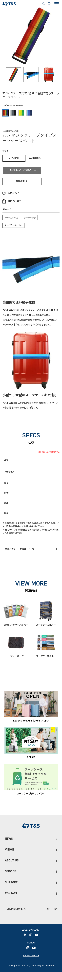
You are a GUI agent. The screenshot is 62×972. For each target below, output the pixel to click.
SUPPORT (11, 882)
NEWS (9, 839)
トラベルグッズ (11, 217)
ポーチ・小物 (30, 217)
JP (48, 908)
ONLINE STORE (14, 908)
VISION (9, 850)
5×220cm (14, 158)
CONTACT (11, 893)
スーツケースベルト (13, 225)
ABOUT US (12, 860)
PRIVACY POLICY (31, 955)
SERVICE (10, 871)
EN (55, 908)
